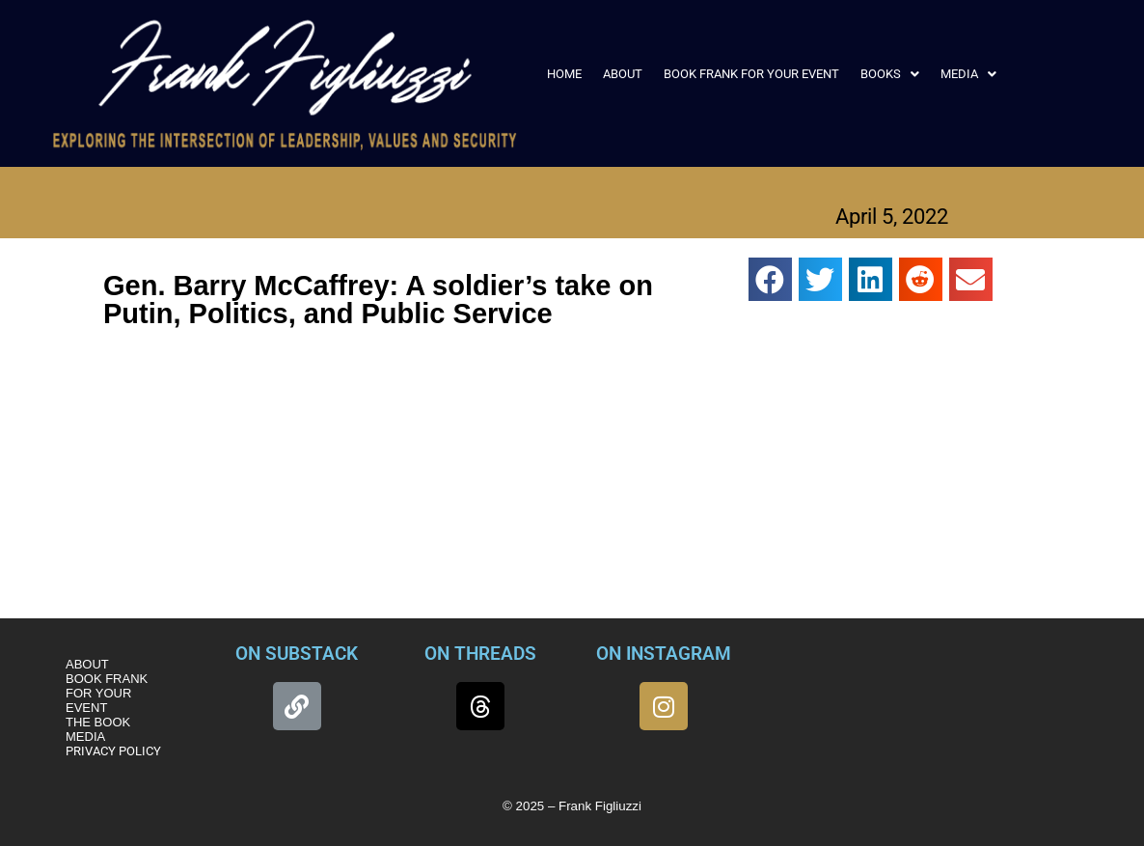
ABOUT (622, 74)
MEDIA (968, 74)
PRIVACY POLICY (113, 751)
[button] (890, 74)
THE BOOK (98, 722)
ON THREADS (480, 653)
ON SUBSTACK (296, 653)
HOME (564, 74)
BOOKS (889, 74)
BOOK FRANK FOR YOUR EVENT (751, 74)
